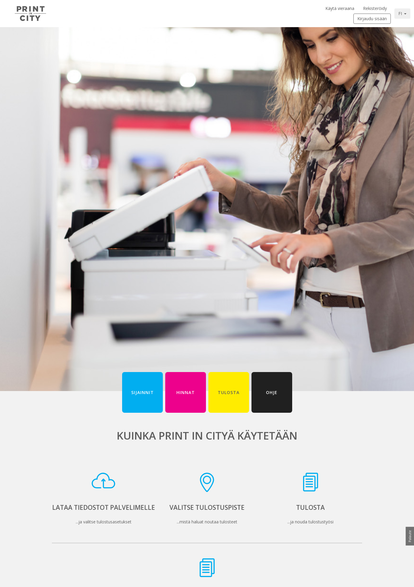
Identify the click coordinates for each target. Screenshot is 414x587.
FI (400, 13)
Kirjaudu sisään (372, 18)
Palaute (409, 536)
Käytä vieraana (339, 8)
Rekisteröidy (375, 8)
